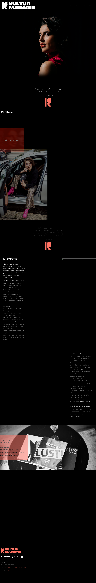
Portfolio (72, 6)
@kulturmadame (13, 570)
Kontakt (92, 6)
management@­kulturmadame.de (15, 567)
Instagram (86, 6)
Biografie (79, 6)
